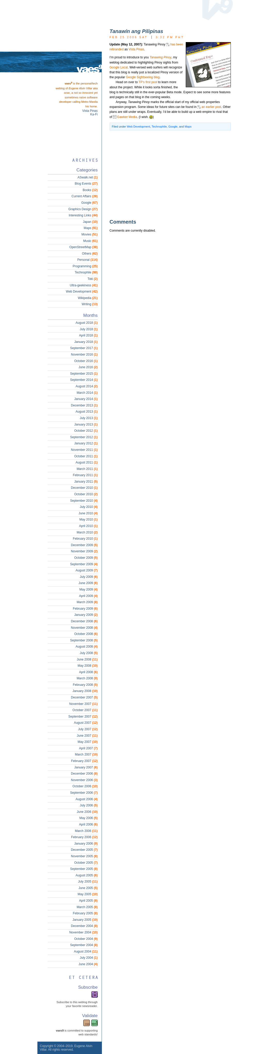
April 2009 (88, 596)
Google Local (119, 67)
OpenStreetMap (83, 247)
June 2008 (87, 659)
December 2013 (84, 405)
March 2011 (87, 469)
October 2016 (86, 361)
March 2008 (87, 678)
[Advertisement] (162, 174)
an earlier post (211, 107)
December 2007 (84, 697)
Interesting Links (83, 215)
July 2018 (89, 329)
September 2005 (84, 869)
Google (172, 126)
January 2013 (86, 424)
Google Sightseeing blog (143, 77)
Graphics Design (83, 209)
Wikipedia (88, 298)
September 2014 (84, 380)
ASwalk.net (87, 177)
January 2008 (85, 691)
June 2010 (88, 513)
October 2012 (86, 430)
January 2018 (86, 342)
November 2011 (84, 450)
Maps (188, 126)
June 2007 (87, 735)
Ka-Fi (94, 114)
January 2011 (86, 481)
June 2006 (87, 812)
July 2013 (89, 418)
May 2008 (88, 665)
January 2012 (86, 443)
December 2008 (84, 621)
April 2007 (88, 748)
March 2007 (86, 754)
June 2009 (88, 583)
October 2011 (86, 456)
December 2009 (84, 545)
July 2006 (89, 805)
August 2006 (87, 799)
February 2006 (84, 837)
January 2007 (86, 767)
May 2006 (88, 818)
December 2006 (84, 773)
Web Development (138, 126)
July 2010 (89, 507)
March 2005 (87, 907)
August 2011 (87, 462)
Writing (90, 304)
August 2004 (86, 951)
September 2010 (84, 500)
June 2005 (88, 888)
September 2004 (84, 945)
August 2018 (87, 323)
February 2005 (85, 913)
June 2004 (88, 964)
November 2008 (84, 628)
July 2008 (89, 653)
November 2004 (83, 932)
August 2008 (87, 646)
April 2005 (88, 900)
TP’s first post (148, 82)
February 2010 (85, 538)
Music (90, 241)
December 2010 (84, 488)
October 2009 (86, 558)
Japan (90, 222)
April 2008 (88, 672)
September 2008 (84, 640)
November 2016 (84, 354)
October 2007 (85, 710)
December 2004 (84, 926)
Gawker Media (127, 117)
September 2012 (84, 437)
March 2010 (87, 532)
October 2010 (86, 494)
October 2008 (86, 634)
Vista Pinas (136, 49)
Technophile (159, 126)
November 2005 (84, 856)
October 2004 (86, 939)
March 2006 (86, 831)
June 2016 (88, 367)
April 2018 (88, 335)
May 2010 (88, 519)
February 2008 (85, 685)
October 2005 (86, 862)
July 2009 (89, 577)
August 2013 (87, 411)
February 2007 (84, 761)
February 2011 (85, 475)
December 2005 (84, 850)
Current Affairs (84, 196)
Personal (87, 260)
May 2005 (88, 894)
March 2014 (87, 393)
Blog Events (86, 183)
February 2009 (85, 608)
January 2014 (86, 399)
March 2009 (87, 602)
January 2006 (86, 843)
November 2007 (83, 704)
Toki (92, 279)
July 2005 (88, 881)
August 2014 (87, 386)
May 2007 (88, 742)
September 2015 (84, 373)
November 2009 (84, 551)
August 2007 (86, 723)
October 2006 (85, 786)
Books (90, 190)
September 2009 (84, 564)
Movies (90, 234)
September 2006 (84, 793)
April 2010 (88, 526)
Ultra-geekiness (84, 285)
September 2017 (84, 348)
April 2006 (88, 824)
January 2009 (86, 615)
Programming (85, 266)
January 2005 (85, 920)
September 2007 (83, 716)
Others (90, 253)
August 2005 (87, 875)
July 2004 (89, 957)
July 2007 (88, 729)
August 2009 (87, 570)
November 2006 (84, 780)
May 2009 (88, 589)
